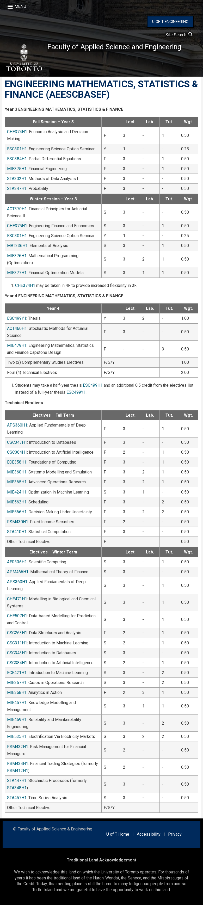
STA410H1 (17, 532)
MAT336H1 (17, 246)
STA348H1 (17, 788)
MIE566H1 (17, 512)
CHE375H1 (17, 226)
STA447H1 (17, 781)
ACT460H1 (17, 329)
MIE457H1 (17, 703)
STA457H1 (17, 798)
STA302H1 (17, 179)
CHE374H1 (17, 132)
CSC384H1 (17, 453)
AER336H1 (17, 562)
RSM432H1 (17, 747)
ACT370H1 (17, 209)
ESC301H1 (17, 149)
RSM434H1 (17, 764)
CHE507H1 (17, 616)
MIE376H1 (17, 256)
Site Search (179, 34)
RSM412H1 (17, 771)
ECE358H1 (17, 463)
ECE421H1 (17, 673)
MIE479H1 (17, 346)
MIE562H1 (17, 502)
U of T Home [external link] (117, 835)
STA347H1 (17, 189)
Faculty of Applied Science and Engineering (116, 47)
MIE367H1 (17, 683)
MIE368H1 (17, 693)
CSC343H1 (17, 443)
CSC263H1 (17, 633)
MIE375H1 (17, 169)
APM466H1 (17, 572)
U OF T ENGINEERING (170, 21)
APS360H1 (17, 426)
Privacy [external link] (175, 835)
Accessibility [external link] (149, 835)
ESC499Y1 (16, 319)
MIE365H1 (17, 482)
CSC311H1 (17, 643)
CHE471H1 (17, 599)
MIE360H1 (17, 473)
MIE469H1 (17, 720)
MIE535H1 (17, 737)
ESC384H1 (17, 159)
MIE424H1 (17, 492)
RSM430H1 (17, 522)
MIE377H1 (17, 273)
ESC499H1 (93, 386)
